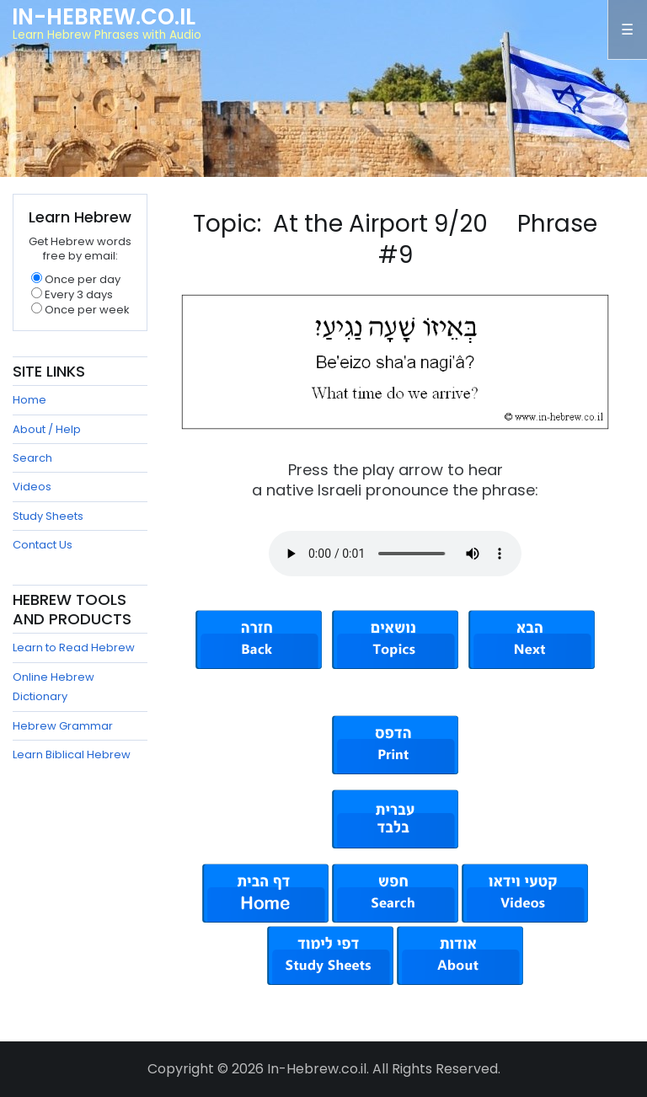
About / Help (47, 429)
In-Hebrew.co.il (103, 17)
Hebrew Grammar (63, 726)
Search (32, 458)
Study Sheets (48, 516)
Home (29, 400)
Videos (32, 487)
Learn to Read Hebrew (74, 647)
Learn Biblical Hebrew (72, 754)
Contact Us (42, 545)
